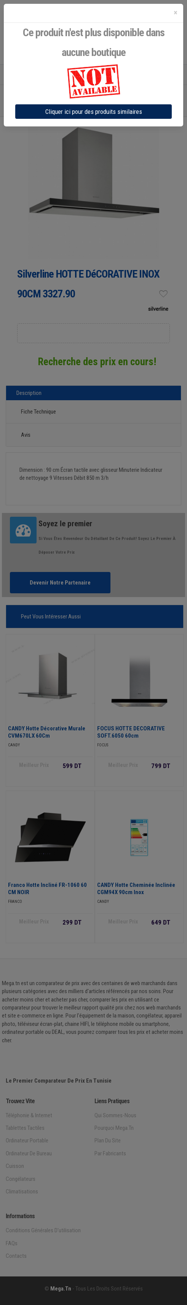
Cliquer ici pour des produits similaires (93, 111)
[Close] (175, 13)
